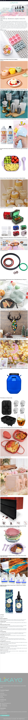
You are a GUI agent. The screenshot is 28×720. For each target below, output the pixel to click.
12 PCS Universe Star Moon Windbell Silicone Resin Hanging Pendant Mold (14, 369)
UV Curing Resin (3, 631)
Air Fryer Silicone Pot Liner (5, 457)
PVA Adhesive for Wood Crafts (6, 397)
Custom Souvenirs (4, 495)
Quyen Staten (5, 634)
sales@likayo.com (4, 704)
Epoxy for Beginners (3, 618)
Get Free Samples (4, 715)
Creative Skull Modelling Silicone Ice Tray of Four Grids (11, 427)
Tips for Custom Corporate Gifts (6, 207)
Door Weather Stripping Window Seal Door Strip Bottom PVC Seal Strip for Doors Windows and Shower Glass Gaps (13, 526)
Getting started (2, 16)
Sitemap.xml (2, 697)
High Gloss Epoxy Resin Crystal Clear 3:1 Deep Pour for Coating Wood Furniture (13, 586)
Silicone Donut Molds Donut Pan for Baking (8, 59)
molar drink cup (2, 17)
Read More (1, 60)
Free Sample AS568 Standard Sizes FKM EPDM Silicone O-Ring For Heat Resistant (13, 280)
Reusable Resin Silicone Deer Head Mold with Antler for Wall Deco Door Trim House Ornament (13, 339)
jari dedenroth (5, 641)
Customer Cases (3, 621)
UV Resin (2, 614)
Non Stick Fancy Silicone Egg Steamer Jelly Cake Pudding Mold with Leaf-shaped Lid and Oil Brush (13, 90)
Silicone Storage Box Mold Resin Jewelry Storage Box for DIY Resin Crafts (13, 238)
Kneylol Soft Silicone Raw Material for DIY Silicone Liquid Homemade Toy (13, 149)
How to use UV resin (3, 627)
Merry (4, 637)
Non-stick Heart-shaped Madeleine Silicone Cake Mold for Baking (13, 309)
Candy (4, 644)
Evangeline (5, 647)
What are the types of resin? (5, 624)
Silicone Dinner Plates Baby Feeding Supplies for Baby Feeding (12, 178)
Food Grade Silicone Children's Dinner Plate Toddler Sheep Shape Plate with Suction (13, 556)
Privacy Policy (2, 693)
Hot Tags (1, 696)
